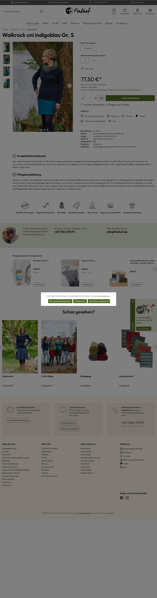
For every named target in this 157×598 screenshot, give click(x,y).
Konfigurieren (80, 301)
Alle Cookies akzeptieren (98, 301)
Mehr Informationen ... (103, 296)
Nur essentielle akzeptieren (60, 301)
